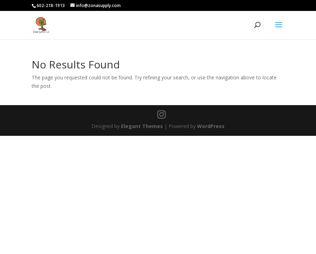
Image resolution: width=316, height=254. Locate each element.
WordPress (211, 126)
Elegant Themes (142, 126)
